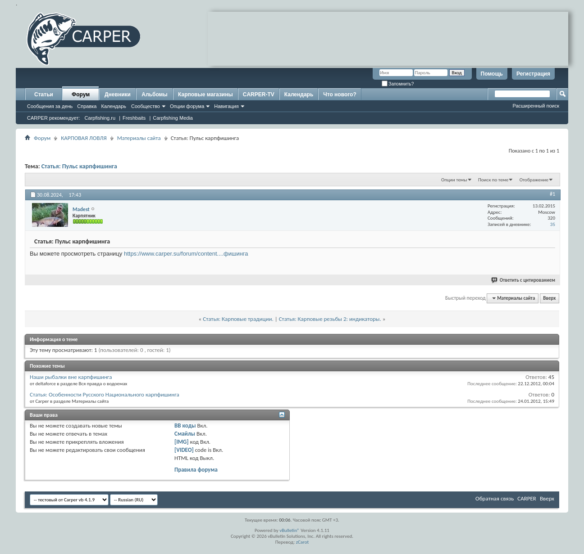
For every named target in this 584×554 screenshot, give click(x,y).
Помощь (492, 74)
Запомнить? (398, 83)
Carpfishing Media (173, 118)
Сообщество (145, 106)
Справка (86, 106)
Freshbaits (134, 118)
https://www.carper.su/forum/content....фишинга (186, 253)
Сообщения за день (50, 106)
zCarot (302, 542)
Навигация (226, 106)
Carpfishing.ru (100, 118)
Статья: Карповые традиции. (238, 318)
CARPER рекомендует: (53, 118)
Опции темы (454, 180)
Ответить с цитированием (523, 280)
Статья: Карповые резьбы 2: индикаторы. (330, 318)
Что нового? (339, 94)
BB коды (185, 425)
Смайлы (184, 433)
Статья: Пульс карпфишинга (79, 166)
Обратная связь (494, 498)
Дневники (118, 94)
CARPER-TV (258, 94)
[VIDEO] (184, 449)
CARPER (526, 498)
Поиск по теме (493, 180)
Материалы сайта (139, 138)
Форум (81, 94)
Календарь (113, 106)
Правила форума (196, 469)
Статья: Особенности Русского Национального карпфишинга (104, 394)
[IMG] (181, 441)
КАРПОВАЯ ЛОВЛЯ (83, 138)
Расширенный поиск (535, 105)
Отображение (534, 180)
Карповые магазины (205, 94)
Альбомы (154, 94)
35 (552, 224)
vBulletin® (289, 530)
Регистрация (533, 74)
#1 (552, 194)
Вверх (549, 298)
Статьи (43, 94)
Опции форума (187, 106)
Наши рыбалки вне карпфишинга (71, 377)
